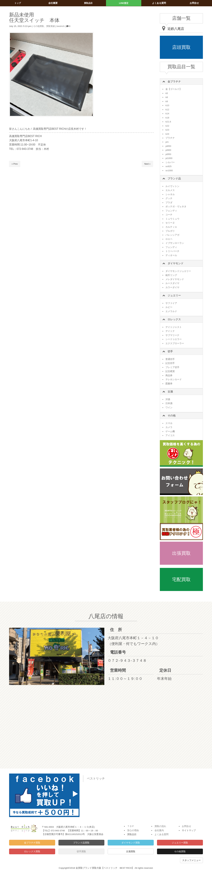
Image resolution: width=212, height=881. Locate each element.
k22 (167, 126)
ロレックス (174, 319)
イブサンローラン (174, 243)
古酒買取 (130, 851)
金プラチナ (174, 81)
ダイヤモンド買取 (130, 842)
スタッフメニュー (191, 860)
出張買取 (181, 553)
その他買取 (39, 26)
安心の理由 (133, 830)
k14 (167, 113)
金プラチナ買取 (32, 842)
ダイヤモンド (176, 263)
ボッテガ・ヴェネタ (175, 206)
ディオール (171, 255)
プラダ (168, 202)
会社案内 (159, 830)
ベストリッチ (96, 778)
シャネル (170, 194)
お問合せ (186, 826)
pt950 (168, 154)
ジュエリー (174, 295)
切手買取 (81, 851)
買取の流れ (160, 826)
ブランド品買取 (81, 842)
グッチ (168, 198)
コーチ (168, 214)
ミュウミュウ (172, 219)
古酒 (170, 391)
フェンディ (171, 210)
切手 (170, 351)
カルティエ (171, 227)
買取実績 (51, 26)
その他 (172, 415)
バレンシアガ (172, 235)
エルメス (170, 190)
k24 (167, 134)
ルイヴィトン (172, 186)
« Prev (15, 164)
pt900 (168, 150)
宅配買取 (181, 579)
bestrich (62, 26)
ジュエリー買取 (180, 842)
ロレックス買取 (32, 851)
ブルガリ (170, 231)
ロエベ (168, 239)
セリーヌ (170, 223)
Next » (147, 164)
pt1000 (168, 158)
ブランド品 (174, 178)
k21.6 (168, 121)
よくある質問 (161, 834)
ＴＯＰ (130, 826)
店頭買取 (181, 47)
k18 (167, 117)
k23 (167, 130)
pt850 (168, 146)
